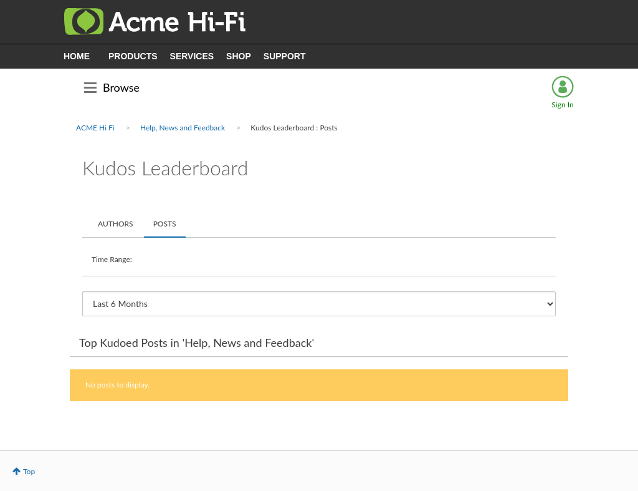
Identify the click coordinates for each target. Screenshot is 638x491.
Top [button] (29, 471)
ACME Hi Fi (95, 127)
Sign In (562, 104)
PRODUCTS (133, 56)
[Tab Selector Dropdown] (319, 303)
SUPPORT (285, 56)
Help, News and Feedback (182, 127)
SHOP (238, 56)
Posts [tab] (164, 223)
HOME (77, 56)
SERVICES (192, 56)
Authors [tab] (115, 223)
